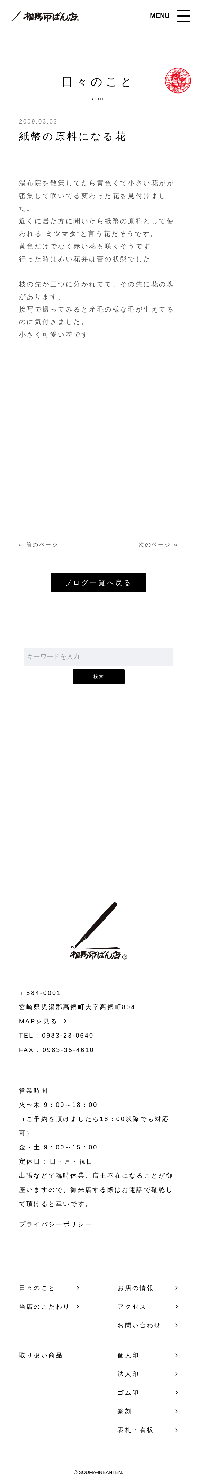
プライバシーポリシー (55, 1224)
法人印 (128, 1374)
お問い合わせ (98, 813)
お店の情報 (135, 1288)
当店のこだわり (44, 1306)
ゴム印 (128, 1392)
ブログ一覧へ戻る (98, 582)
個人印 (128, 1355)
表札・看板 (135, 1429)
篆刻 (124, 1411)
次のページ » (158, 544)
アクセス (132, 1306)
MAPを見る (38, 1021)
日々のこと (37, 1288)
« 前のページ (39, 544)
